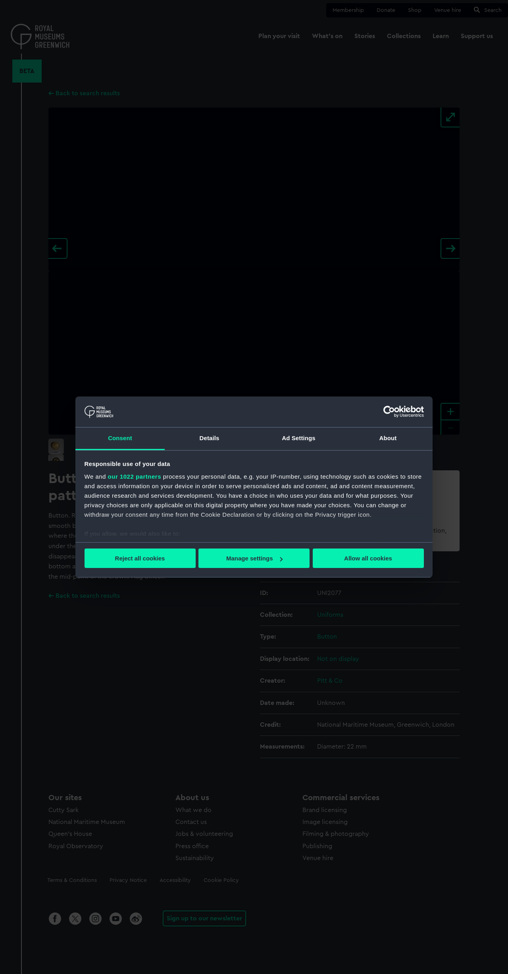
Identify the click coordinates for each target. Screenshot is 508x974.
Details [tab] (209, 438)
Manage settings (254, 558)
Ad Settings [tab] (298, 438)
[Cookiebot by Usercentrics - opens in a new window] (389, 412)
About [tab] (388, 438)
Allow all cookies (368, 558)
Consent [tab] (120, 438)
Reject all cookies (140, 558)
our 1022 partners (134, 476)
